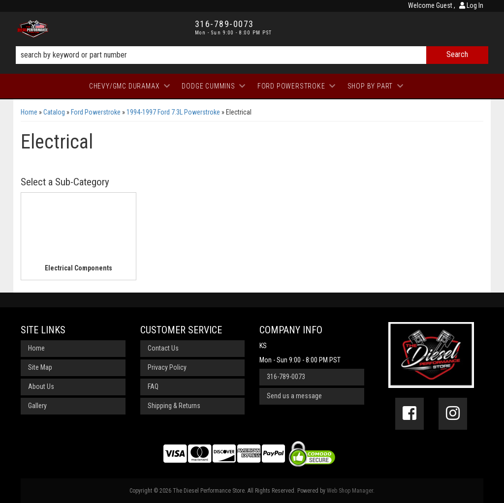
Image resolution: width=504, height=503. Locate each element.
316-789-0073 (286, 377)
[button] (252, 55)
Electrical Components (78, 268)
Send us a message (294, 396)
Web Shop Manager (350, 490)
